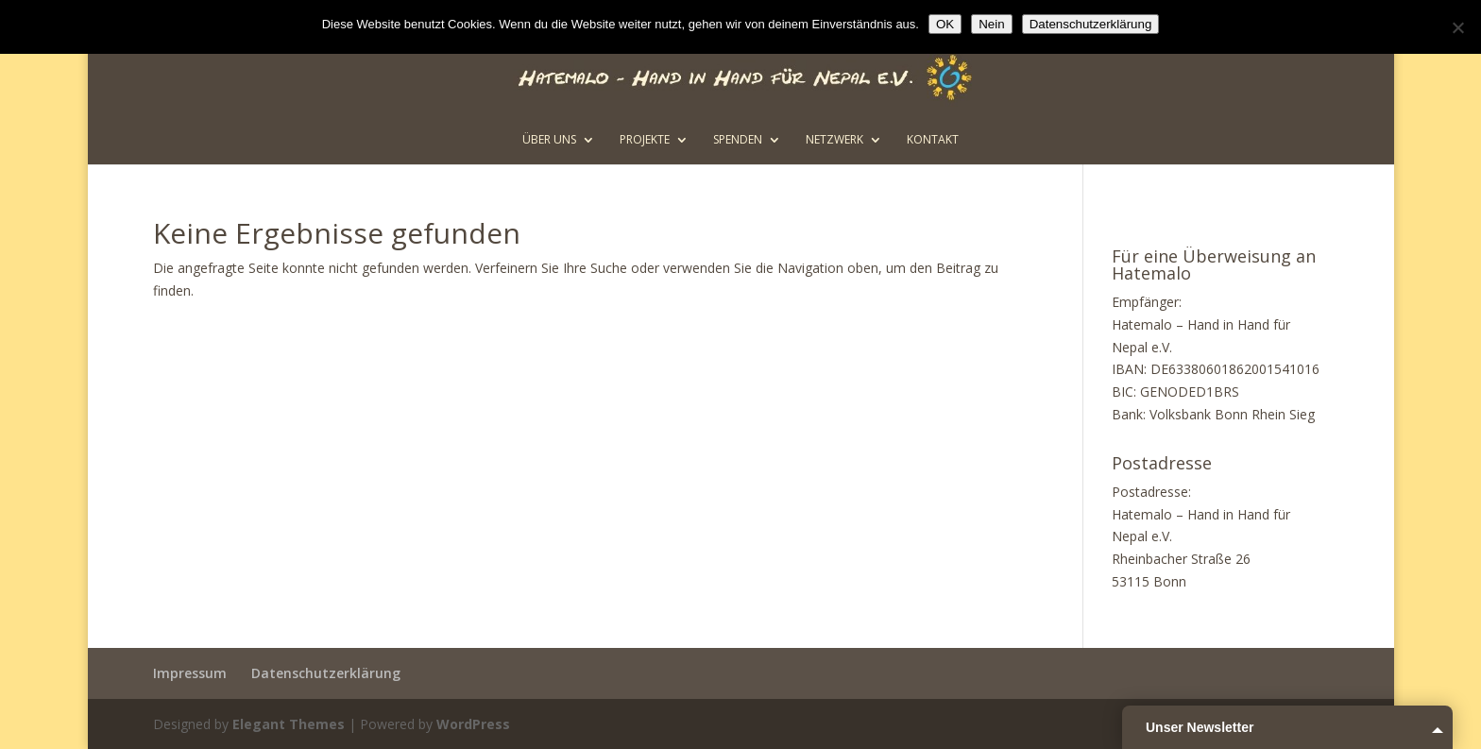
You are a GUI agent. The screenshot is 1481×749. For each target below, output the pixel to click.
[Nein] (1457, 27)
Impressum (190, 673)
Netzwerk (834, 140)
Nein (991, 24)
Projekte (645, 140)
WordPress (473, 724)
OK (945, 24)
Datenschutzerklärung (325, 673)
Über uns (549, 140)
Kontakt (933, 140)
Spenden (737, 140)
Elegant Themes (288, 724)
